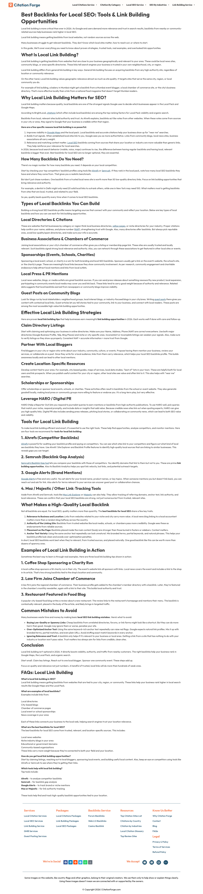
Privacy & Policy (160, 841)
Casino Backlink (96, 826)
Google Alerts (28, 478)
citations (51, 112)
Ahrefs (95, 170)
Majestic (88, 494)
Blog (155, 826)
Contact (157, 821)
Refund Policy (159, 852)
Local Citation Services (35, 815)
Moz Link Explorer (71, 494)
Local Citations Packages (68, 815)
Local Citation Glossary (132, 831)
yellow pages (118, 226)
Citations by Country (130, 821)
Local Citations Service (84, 5)
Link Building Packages (67, 821)
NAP (77, 229)
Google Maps (53, 132)
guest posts (160, 299)
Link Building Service (183, 5)
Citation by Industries (131, 826)
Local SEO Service (136, 5)
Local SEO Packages (66, 826)
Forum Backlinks (96, 815)
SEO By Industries (159, 5)
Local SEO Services (33, 821)
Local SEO (72, 142)
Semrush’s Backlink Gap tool (35, 463)
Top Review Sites (128, 836)
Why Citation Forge (162, 815)
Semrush (106, 170)
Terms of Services (161, 846)
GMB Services (31, 831)
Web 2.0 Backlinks (97, 821)
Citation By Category (111, 5)
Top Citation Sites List (131, 815)
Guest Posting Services (35, 836)
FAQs (155, 831)
